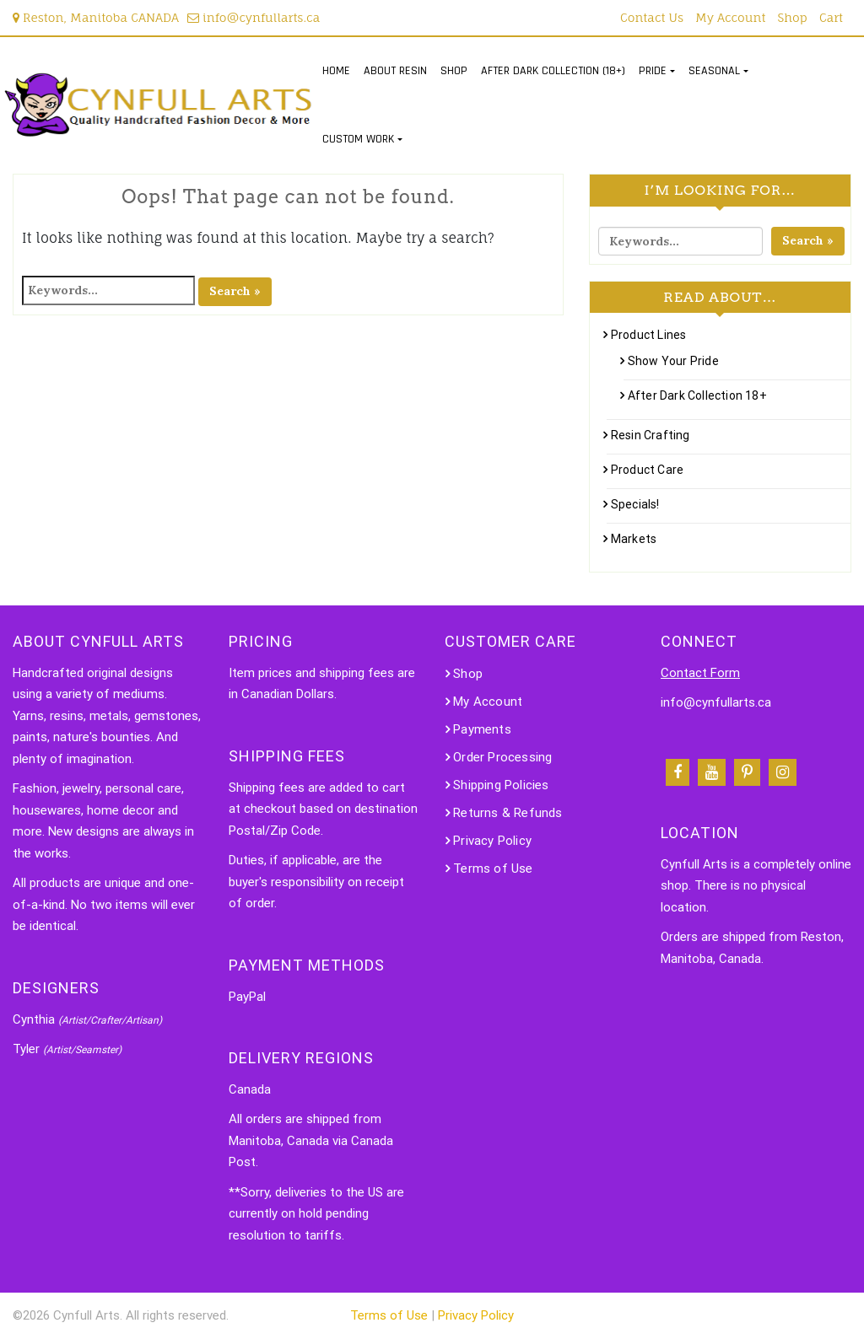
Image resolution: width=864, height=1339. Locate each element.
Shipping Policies (500, 785)
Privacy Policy (492, 840)
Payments (482, 729)
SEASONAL (714, 70)
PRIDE (653, 70)
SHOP (453, 70)
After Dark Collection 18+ (697, 395)
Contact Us (651, 17)
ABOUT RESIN (395, 70)
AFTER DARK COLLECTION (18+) (553, 70)
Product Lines (649, 334)
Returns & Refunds (507, 812)
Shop (792, 17)
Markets (633, 539)
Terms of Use (492, 868)
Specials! (635, 504)
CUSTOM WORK (358, 139)
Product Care (647, 469)
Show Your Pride (673, 361)
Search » (235, 290)
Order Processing (502, 757)
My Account (730, 17)
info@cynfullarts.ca (253, 17)
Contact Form (700, 672)
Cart (831, 17)
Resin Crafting (650, 435)
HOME (336, 70)
